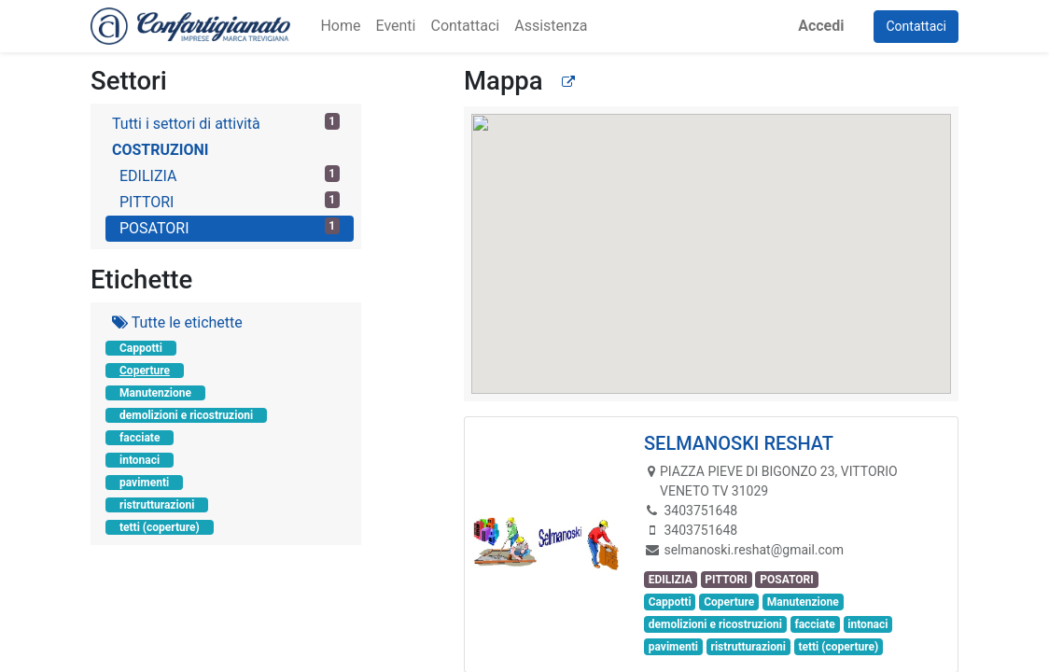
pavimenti (144, 482)
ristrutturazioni (156, 504)
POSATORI (229, 227)
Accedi (821, 26)
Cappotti (140, 348)
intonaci (139, 460)
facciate (139, 437)
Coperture (144, 370)
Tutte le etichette (177, 322)
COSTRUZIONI (160, 150)
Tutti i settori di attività (226, 123)
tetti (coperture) (159, 527)
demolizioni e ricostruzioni (186, 415)
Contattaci (916, 26)
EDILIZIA (229, 175)
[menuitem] (340, 26)
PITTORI (229, 201)
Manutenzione (155, 392)
